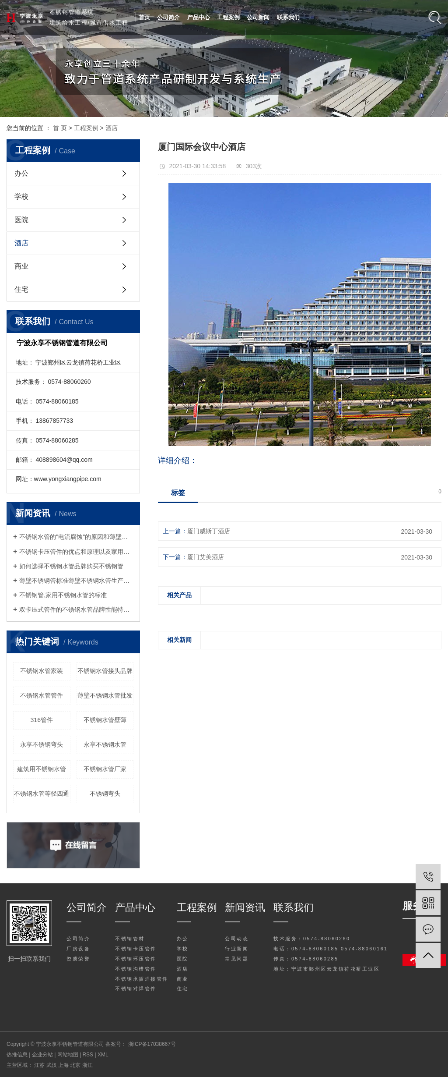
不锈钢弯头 (105, 793)
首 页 (60, 127)
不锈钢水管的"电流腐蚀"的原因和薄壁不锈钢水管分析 (76, 536)
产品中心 (198, 17)
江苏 (40, 1065)
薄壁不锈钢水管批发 (105, 695)
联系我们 (288, 17)
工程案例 (228, 17)
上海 (64, 1065)
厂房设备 (78, 948)
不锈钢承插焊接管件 (141, 978)
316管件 (42, 719)
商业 (21, 266)
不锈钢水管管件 (41, 695)
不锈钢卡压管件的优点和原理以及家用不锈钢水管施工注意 (76, 551)
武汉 (52, 1065)
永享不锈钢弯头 (41, 744)
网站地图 (68, 1055)
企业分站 (42, 1055)
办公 (21, 173)
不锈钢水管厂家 (105, 768)
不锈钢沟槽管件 (136, 968)
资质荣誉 (78, 958)
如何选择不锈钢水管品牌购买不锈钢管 (71, 566)
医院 (21, 219)
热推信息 (17, 1055)
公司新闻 (258, 17)
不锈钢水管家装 (41, 670)
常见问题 (236, 958)
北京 (76, 1065)
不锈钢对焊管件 (136, 988)
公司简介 (168, 17)
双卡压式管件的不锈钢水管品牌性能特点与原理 (76, 609)
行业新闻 (236, 948)
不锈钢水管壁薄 (105, 719)
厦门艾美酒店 (205, 556)
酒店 (111, 127)
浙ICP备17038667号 (152, 1044)
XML (103, 1055)
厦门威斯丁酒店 (208, 531)
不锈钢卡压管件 (136, 948)
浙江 (87, 1065)
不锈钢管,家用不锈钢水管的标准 (63, 595)
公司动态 (236, 938)
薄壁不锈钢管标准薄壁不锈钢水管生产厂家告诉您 (76, 580)
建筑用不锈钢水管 (41, 768)
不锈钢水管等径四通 (41, 793)
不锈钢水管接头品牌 (105, 670)
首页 (144, 17)
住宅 (21, 289)
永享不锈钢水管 (105, 744)
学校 (21, 196)
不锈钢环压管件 (136, 958)
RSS (87, 1055)
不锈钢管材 (130, 938)
